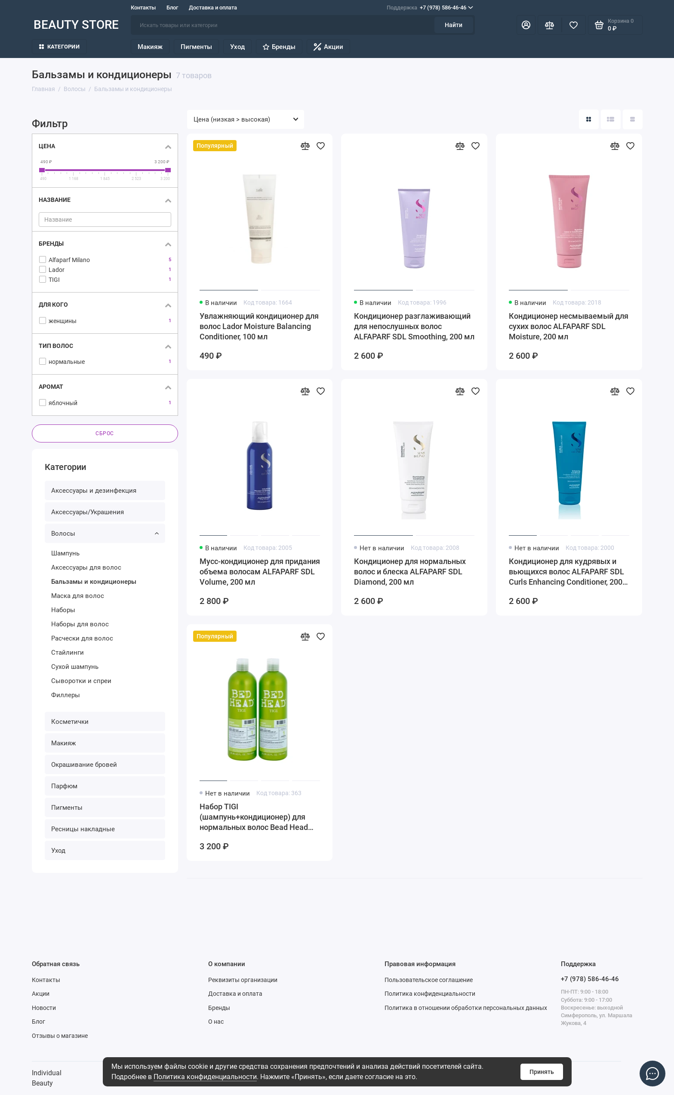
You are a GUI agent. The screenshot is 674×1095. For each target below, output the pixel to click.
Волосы (105, 533)
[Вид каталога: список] (611, 119)
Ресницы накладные (83, 829)
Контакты (143, 7)
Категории (59, 46)
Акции (328, 47)
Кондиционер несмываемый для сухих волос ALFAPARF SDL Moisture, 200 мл (568, 326)
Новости (44, 1007)
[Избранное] (573, 25)
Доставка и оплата (213, 7)
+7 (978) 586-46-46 (430, 7)
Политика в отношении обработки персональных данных (466, 1007)
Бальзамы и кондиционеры (93, 582)
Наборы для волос (80, 624)
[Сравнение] (549, 25)
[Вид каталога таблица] (633, 119)
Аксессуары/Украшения (87, 512)
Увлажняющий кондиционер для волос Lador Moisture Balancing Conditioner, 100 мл (259, 326)
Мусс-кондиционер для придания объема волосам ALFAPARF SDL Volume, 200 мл (260, 571)
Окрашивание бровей (84, 765)
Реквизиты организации (242, 979)
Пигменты (196, 47)
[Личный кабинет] (526, 25)
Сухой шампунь (74, 667)
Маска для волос (77, 596)
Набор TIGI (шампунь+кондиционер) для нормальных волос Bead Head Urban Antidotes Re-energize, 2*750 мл (254, 817)
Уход (237, 47)
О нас (216, 1021)
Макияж (150, 47)
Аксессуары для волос (86, 567)
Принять (541, 1071)
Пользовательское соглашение (429, 979)
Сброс (104, 433)
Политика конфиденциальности (205, 1077)
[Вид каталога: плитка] (589, 119)
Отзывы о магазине (60, 1035)
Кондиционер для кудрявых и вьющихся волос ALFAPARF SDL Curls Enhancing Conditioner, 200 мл (566, 572)
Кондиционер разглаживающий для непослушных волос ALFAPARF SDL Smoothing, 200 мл (414, 326)
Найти (453, 24)
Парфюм (64, 786)
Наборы (63, 610)
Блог (172, 7)
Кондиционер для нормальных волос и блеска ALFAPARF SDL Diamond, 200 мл (410, 571)
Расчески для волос (82, 638)
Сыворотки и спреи (81, 681)
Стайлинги (67, 652)
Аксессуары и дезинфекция (93, 490)
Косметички (70, 722)
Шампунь (65, 553)
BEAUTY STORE (76, 25)
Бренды (279, 47)
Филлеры (65, 695)
